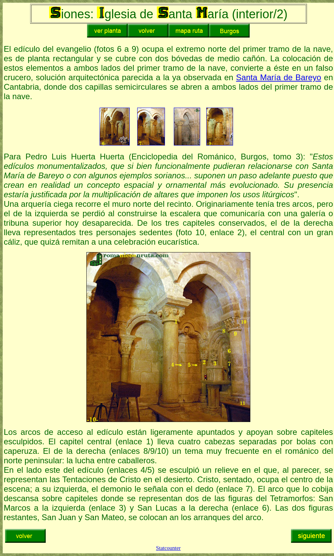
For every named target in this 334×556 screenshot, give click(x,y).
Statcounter (168, 548)
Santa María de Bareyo (278, 77)
